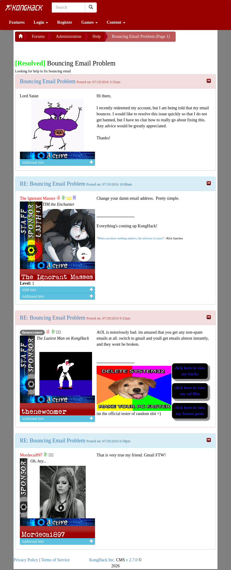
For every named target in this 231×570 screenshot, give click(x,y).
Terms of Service (55, 560)
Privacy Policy (26, 560)
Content (116, 22)
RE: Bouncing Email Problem (52, 184)
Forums (38, 36)
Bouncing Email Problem (47, 81)
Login (41, 22)
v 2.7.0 (132, 560)
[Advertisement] (63, 49)
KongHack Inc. (102, 560)
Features (17, 22)
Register (64, 22)
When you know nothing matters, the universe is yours (130, 238)
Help (97, 36)
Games (89, 22)
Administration (69, 36)
